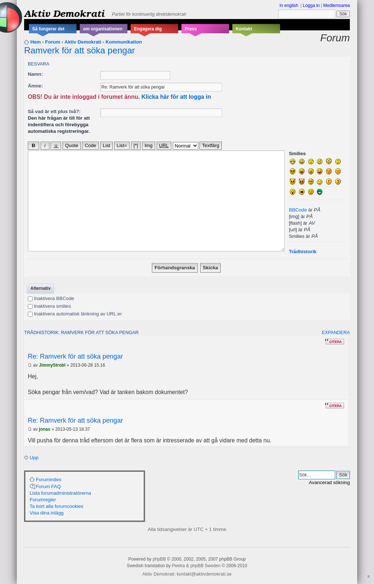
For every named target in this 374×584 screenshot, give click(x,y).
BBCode (298, 210)
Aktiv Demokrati (64, 13)
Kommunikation (123, 42)
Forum (52, 42)
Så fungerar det (48, 28)
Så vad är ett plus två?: (54, 111)
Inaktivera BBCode (51, 298)
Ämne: (35, 86)
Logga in (311, 5)
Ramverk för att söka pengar (79, 50)
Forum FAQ (48, 486)
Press (191, 28)
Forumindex (48, 479)
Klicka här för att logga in (176, 97)
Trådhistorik (302, 251)
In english (289, 5)
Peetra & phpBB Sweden (196, 565)
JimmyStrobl (52, 365)
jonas (44, 429)
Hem (35, 42)
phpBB (159, 559)
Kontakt (244, 28)
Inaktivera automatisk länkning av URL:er (75, 314)
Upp (34, 457)
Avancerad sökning (329, 482)
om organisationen (102, 28)
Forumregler (43, 499)
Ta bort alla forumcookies (56, 506)
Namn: (35, 74)
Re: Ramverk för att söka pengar (75, 356)
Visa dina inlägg (47, 513)
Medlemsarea (336, 5)
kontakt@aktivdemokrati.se (204, 574)
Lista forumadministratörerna (60, 493)
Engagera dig (148, 28)
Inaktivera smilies (49, 306)
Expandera (336, 332)
